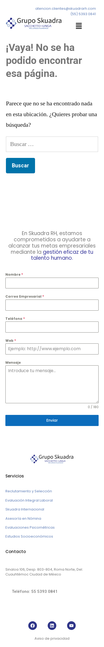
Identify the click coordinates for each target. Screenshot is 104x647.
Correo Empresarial (24, 296)
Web (10, 340)
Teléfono (15, 318)
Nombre (14, 274)
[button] (78, 26)
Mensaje (13, 362)
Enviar (52, 420)
